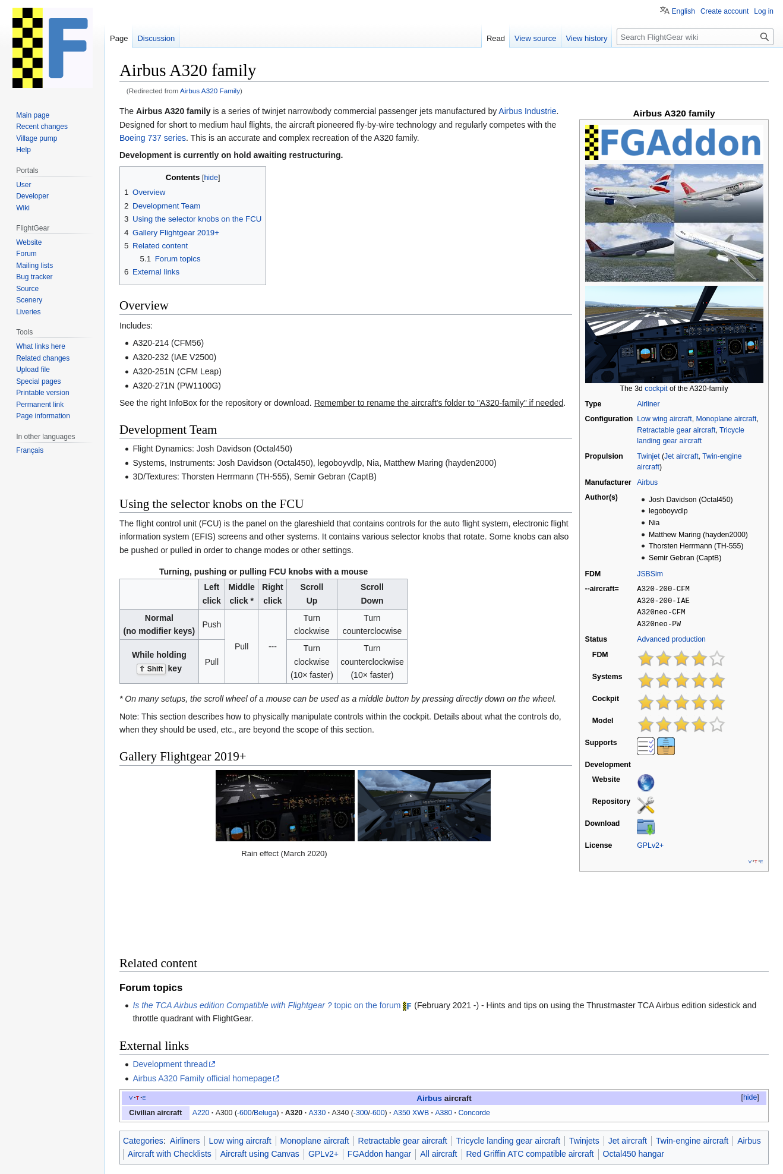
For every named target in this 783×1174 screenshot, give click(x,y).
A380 (443, 1035)
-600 (244, 1035)
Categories (143, 1064)
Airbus (647, 482)
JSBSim (650, 574)
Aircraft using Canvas (259, 1077)
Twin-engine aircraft (692, 1064)
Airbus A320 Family (210, 90)
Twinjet (648, 456)
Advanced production (671, 637)
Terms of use (679, 1139)
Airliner (648, 404)
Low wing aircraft (664, 419)
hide (750, 1020)
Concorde (474, 1035)
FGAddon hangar (379, 1077)
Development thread (169, 987)
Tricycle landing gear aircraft (508, 1064)
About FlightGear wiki (201, 1159)
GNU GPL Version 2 (232, 1139)
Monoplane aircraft (726, 419)
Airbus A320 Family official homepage (201, 1001)
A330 (317, 1035)
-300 (360, 1035)
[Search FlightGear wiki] (695, 37)
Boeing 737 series (152, 138)
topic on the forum (266, 928)
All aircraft (438, 1077)
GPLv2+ (650, 843)
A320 (293, 1035)
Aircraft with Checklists (169, 1077)
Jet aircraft (681, 456)
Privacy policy (138, 1159)
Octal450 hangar (634, 1077)
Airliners (185, 1064)
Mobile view (304, 1159)
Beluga (265, 1035)
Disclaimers (260, 1159)
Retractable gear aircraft (676, 430)
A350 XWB (411, 1035)
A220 (201, 1035)
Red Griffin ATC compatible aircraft (530, 1077)
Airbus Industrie (527, 111)
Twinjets (584, 1064)
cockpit (656, 388)
